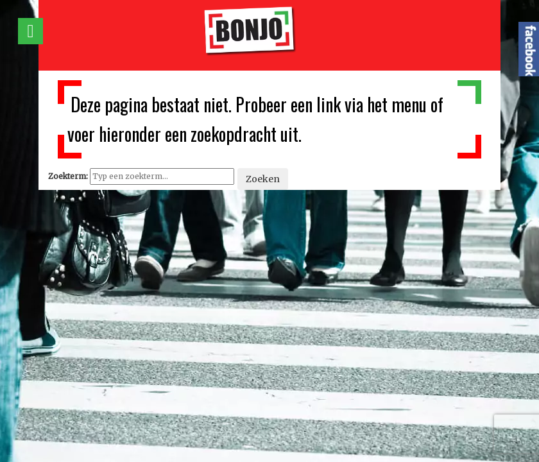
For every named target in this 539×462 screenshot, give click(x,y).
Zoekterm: (68, 176)
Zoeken (263, 179)
